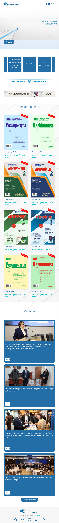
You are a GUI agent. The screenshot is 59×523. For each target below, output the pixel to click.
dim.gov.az (37, 515)
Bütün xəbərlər (29, 500)
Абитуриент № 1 (10, 246)
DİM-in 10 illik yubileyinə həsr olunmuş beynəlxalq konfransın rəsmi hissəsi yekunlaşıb (29, 479)
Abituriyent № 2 (36, 199)
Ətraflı (9, 42)
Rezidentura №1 (37, 291)
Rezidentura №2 (37, 152)
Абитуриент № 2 (10, 199)
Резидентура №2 (10, 152)
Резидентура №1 (10, 291)
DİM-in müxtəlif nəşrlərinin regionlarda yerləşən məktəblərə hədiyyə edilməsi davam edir (29, 390)
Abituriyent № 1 (36, 246)
